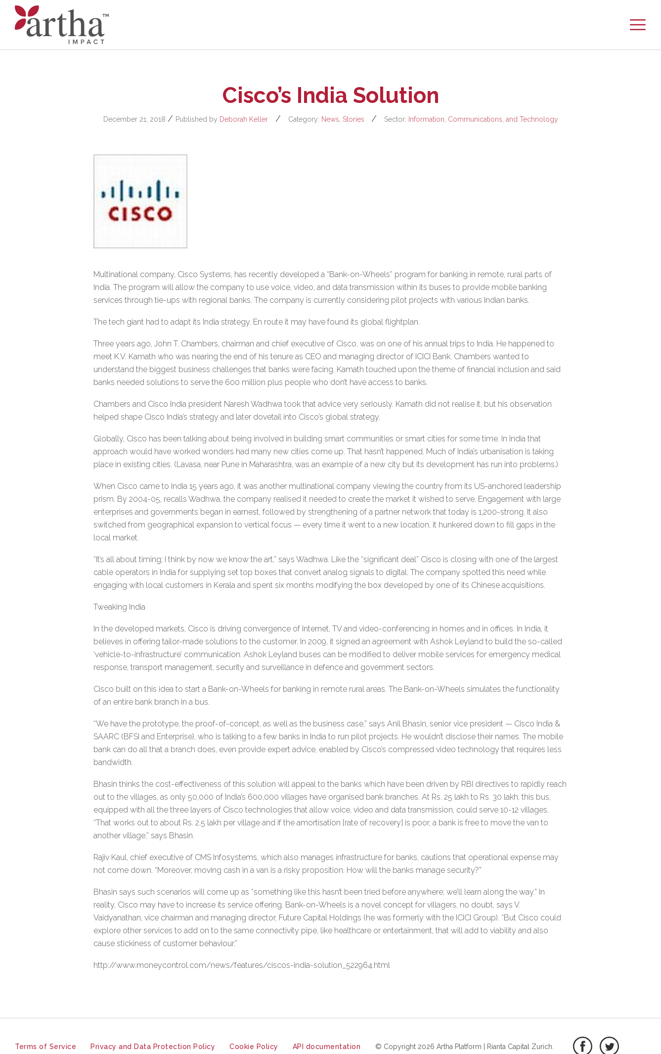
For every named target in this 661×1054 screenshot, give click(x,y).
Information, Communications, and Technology (483, 119)
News (330, 119)
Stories (353, 119)
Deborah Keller (244, 119)
